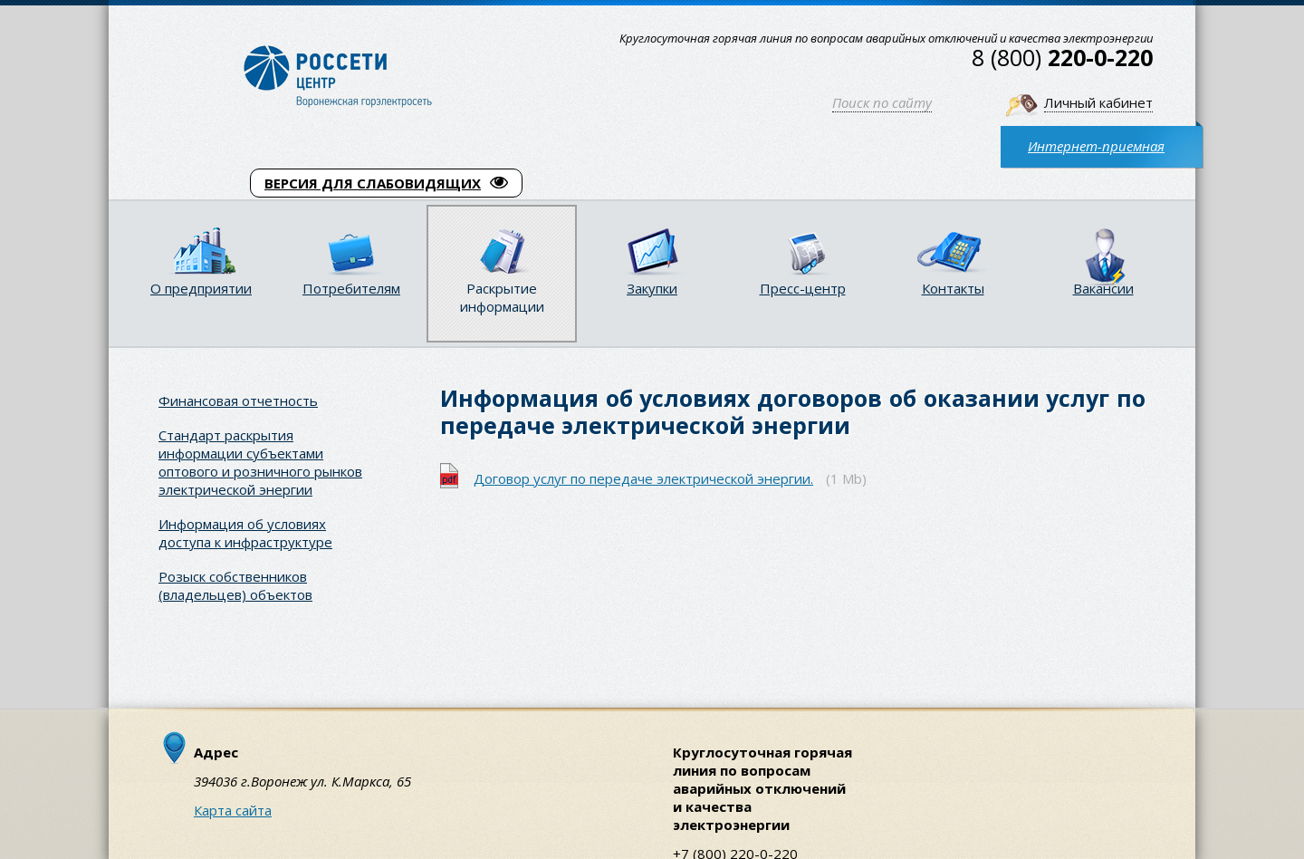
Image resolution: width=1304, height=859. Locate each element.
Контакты (953, 288)
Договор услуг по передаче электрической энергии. (643, 478)
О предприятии (201, 288)
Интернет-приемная (1096, 146)
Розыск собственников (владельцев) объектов (235, 585)
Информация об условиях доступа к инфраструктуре (245, 533)
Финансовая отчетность (238, 400)
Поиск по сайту (882, 102)
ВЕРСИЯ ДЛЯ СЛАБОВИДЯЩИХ (386, 183)
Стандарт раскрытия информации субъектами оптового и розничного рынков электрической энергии (260, 462)
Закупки (652, 288)
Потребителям (351, 288)
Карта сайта (233, 810)
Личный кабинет (1098, 102)
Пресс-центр (803, 288)
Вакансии (1103, 288)
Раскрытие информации (502, 297)
